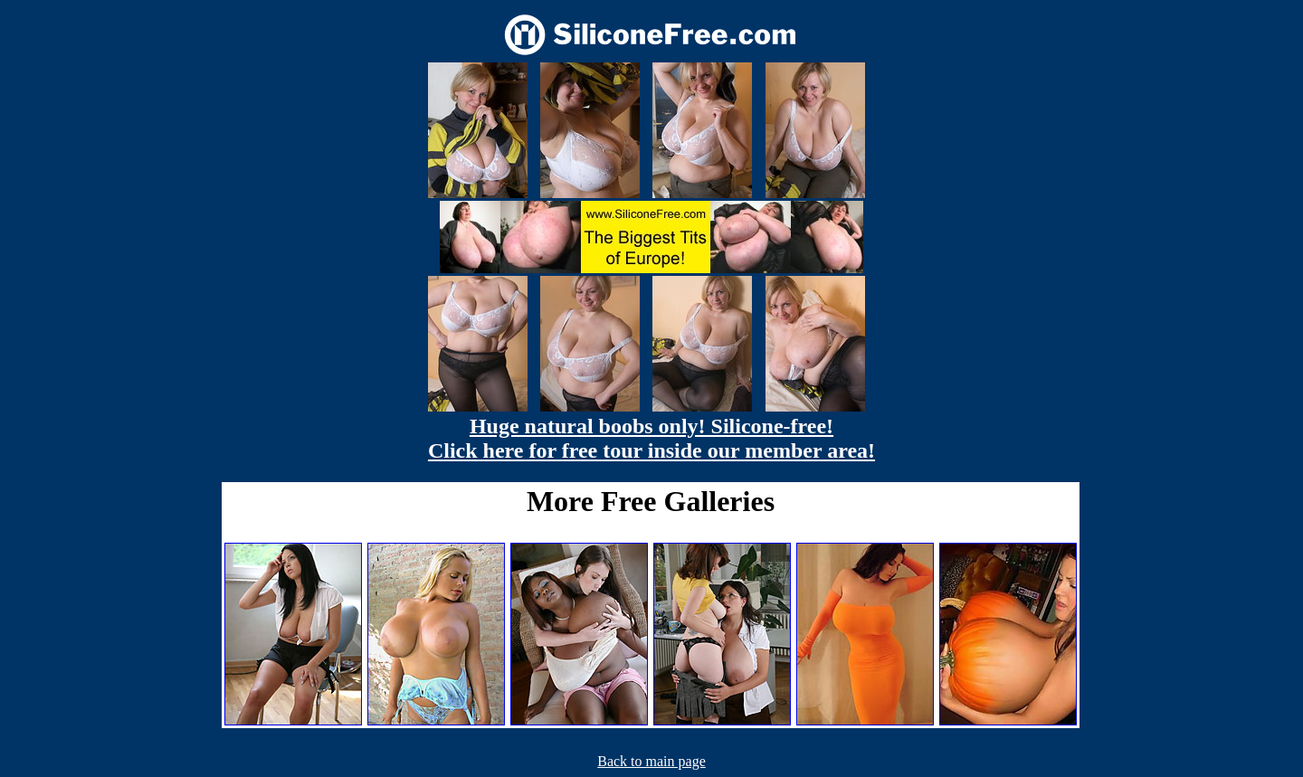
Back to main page (651, 761)
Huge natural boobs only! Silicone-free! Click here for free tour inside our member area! (651, 438)
